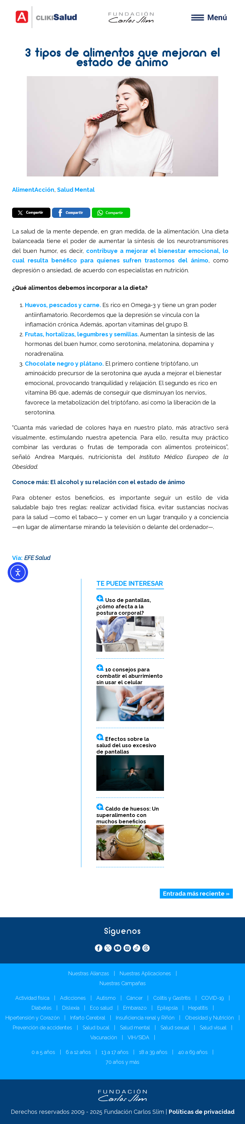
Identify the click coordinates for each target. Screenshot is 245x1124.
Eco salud (101, 1008)
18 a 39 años (153, 1052)
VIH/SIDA (138, 1038)
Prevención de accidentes (42, 1028)
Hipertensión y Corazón (32, 1018)
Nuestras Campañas (123, 983)
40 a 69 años (193, 1052)
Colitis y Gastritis (172, 998)
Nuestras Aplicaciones (145, 973)
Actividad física (32, 998)
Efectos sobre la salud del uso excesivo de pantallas (126, 745)
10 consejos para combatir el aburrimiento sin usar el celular (129, 676)
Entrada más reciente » (196, 893)
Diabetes (42, 1008)
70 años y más (122, 1062)
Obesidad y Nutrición (209, 1018)
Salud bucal (96, 1028)
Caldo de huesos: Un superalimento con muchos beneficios (127, 815)
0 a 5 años (43, 1052)
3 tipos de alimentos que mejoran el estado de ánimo (122, 58)
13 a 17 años (115, 1052)
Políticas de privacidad (201, 1111)
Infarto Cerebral (87, 1018)
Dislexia (70, 1008)
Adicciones (73, 998)
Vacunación (103, 1038)
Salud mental (135, 1028)
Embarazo (135, 1008)
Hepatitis (198, 1008)
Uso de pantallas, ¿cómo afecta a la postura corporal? (123, 606)
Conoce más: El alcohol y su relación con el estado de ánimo (98, 482)
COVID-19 (212, 998)
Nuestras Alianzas (88, 973)
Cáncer (134, 998)
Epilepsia (167, 1008)
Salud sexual (174, 1028)
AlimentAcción (33, 189)
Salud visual (213, 1028)
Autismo (106, 998)
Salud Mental (76, 189)
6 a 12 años (78, 1052)
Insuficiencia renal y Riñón (145, 1018)
